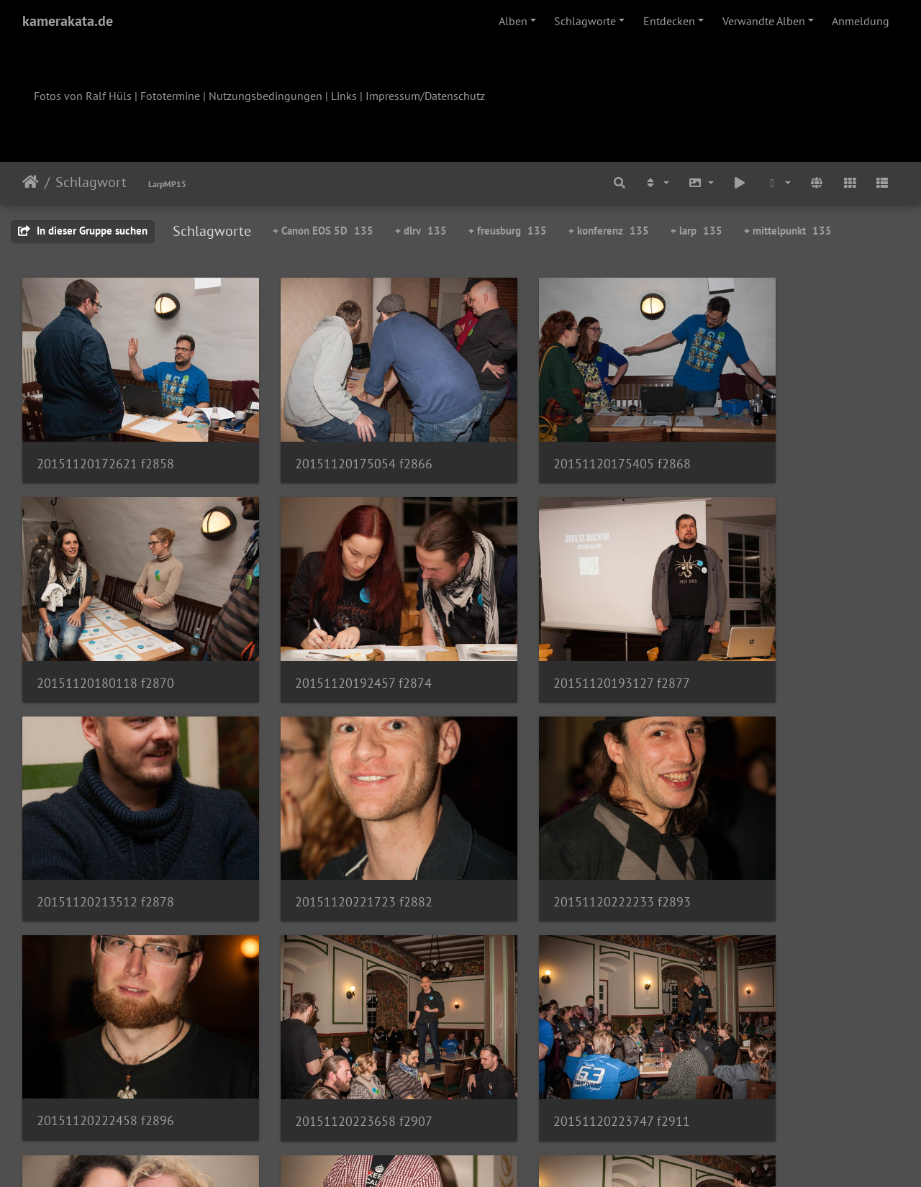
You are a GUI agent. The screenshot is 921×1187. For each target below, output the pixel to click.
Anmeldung (860, 21)
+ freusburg (507, 230)
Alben (513, 21)
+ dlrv (421, 230)
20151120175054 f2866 (330, 439)
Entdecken (669, 21)
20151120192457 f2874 (105, 636)
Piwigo (490, 1157)
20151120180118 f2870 (779, 439)
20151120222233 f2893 (105, 832)
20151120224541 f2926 (554, 1028)
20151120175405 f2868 (554, 439)
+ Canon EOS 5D (323, 230)
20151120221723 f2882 (779, 635)
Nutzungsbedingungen (265, 95)
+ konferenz (608, 230)
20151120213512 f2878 (554, 635)
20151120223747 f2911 (778, 832)
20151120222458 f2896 (330, 832)
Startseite (30, 182)
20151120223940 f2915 (105, 1028)
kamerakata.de (67, 21)
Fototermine (170, 95)
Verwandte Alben (763, 21)
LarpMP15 (167, 183)
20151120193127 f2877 (329, 636)
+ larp (696, 230)
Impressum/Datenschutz (425, 95)
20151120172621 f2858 (105, 439)
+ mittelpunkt (788, 230)
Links (344, 95)
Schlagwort (91, 182)
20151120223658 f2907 (554, 832)
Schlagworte (585, 21)
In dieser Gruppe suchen (83, 230)
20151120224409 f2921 (330, 1027)
